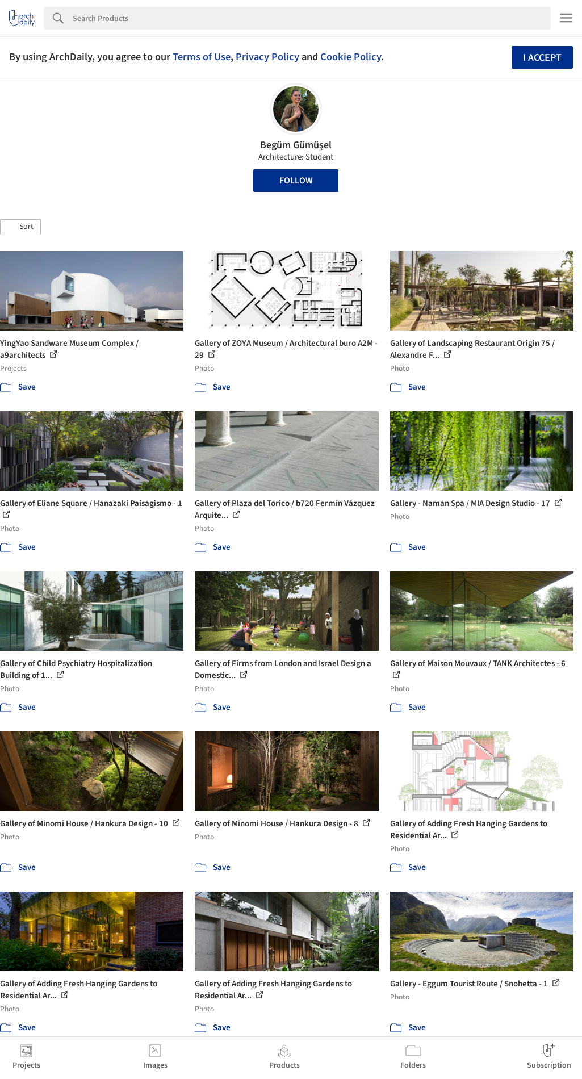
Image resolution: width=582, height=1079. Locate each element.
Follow (296, 180)
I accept (542, 58)
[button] (20, 227)
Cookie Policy (350, 56)
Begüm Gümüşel (296, 145)
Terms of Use (202, 56)
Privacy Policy (267, 56)
